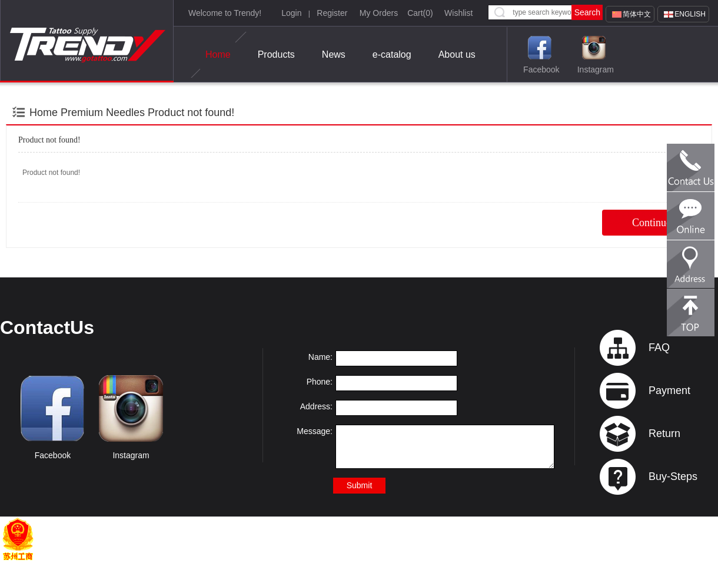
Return (664, 433)
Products (276, 54)
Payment (669, 390)
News (333, 54)
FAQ (659, 347)
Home (218, 55)
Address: (316, 406)
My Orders (379, 13)
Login (291, 13)
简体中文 (637, 14)
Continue (651, 223)
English (690, 14)
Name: (320, 357)
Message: (315, 431)
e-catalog (392, 54)
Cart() (420, 13)
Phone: (320, 381)
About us (457, 54)
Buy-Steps (673, 476)
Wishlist (458, 13)
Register (332, 13)
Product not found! (191, 112)
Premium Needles (103, 112)
